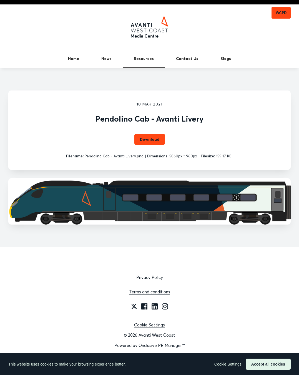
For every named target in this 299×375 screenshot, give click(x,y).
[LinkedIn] (155, 306)
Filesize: (208, 156)
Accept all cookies (268, 364)
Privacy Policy (149, 277)
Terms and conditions (149, 292)
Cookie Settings (149, 325)
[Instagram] (165, 306)
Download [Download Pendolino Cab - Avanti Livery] (149, 139)
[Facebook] (144, 306)
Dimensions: (157, 156)
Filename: (75, 156)
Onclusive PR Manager (160, 345)
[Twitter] (134, 306)
